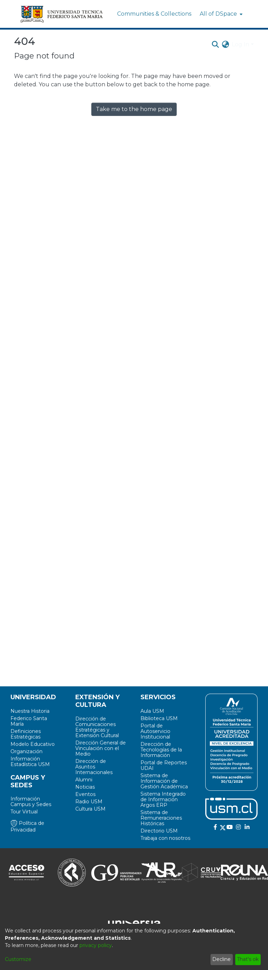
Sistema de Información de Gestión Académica (164, 781)
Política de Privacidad (27, 826)
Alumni (83, 779)
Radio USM (88, 801)
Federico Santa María (28, 721)
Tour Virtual (24, 812)
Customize (18, 959)
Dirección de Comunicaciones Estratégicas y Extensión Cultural (97, 727)
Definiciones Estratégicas (25, 734)
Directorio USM (159, 831)
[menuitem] (220, 14)
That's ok (248, 959)
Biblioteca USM (159, 718)
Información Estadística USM (30, 761)
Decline (221, 959)
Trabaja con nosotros (165, 838)
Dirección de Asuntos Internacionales (94, 766)
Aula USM (152, 711)
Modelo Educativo (32, 744)
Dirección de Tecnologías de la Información (161, 749)
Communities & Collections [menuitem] (154, 13)
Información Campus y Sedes (30, 801)
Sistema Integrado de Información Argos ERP (163, 799)
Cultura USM (90, 809)
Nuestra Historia (29, 711)
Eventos (85, 794)
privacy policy (95, 945)
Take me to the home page (134, 109)
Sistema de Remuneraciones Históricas (161, 818)
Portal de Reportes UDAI (163, 765)
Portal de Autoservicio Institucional (155, 731)
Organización (26, 751)
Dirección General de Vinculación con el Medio (100, 748)
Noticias (85, 787)
